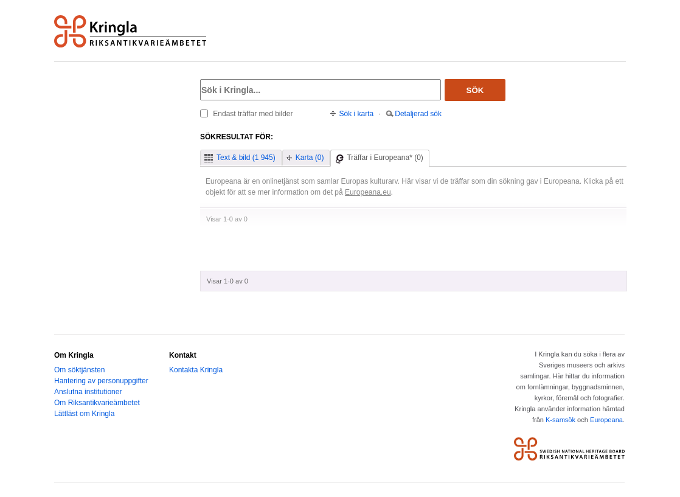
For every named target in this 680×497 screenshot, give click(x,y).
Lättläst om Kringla (84, 413)
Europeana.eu (368, 192)
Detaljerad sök (418, 113)
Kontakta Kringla (196, 370)
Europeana (606, 419)
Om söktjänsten (79, 370)
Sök (475, 90)
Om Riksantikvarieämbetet (97, 402)
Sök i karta (356, 113)
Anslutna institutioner (88, 392)
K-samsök (560, 419)
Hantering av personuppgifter (101, 381)
